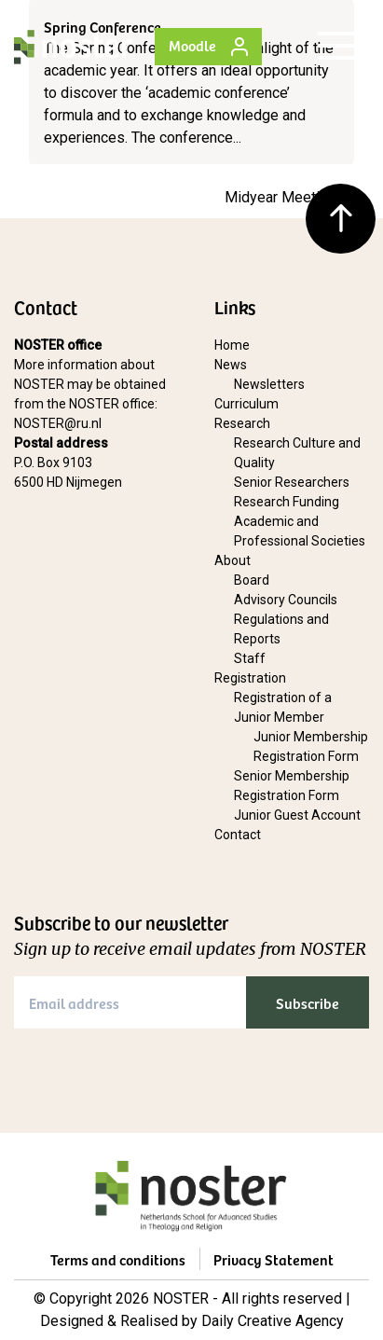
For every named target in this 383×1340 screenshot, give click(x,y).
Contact (237, 834)
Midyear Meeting (280, 197)
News (230, 364)
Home (232, 345)
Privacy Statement (273, 1259)
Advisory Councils (285, 599)
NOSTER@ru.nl (58, 423)
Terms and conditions (117, 1259)
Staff (250, 658)
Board (251, 580)
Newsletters (269, 384)
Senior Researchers (291, 482)
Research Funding (286, 501)
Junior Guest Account (297, 815)
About (232, 560)
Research (242, 423)
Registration (250, 677)
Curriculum (246, 403)
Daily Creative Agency (272, 1321)
